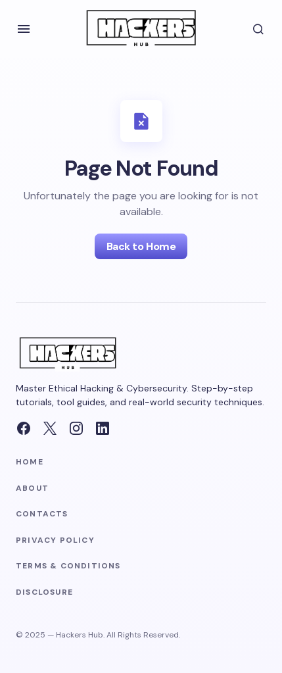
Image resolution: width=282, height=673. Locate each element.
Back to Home (141, 246)
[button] (24, 29)
